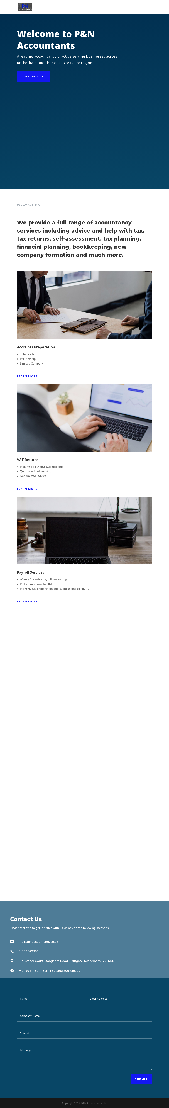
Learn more (27, 376)
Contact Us (33, 76)
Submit (141, 1079)
